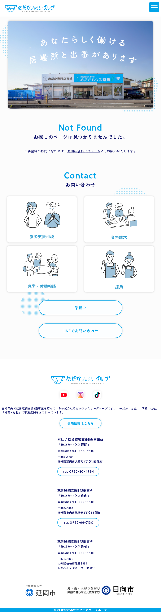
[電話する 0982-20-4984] (78, 471)
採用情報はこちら (80, 423)
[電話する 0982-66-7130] (78, 522)
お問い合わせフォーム (83, 151)
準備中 (80, 307)
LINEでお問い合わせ (81, 330)
